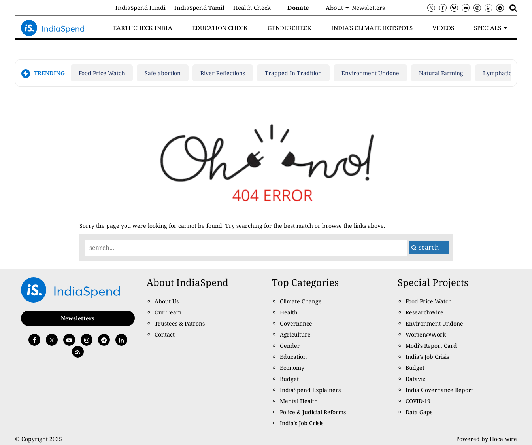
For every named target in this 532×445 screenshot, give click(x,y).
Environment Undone (370, 73)
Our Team (168, 312)
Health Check (252, 7)
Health (289, 312)
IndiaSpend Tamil (199, 7)
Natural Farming (441, 73)
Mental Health (299, 401)
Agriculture (295, 334)
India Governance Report (439, 390)
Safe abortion (163, 73)
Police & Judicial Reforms (313, 412)
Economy (292, 367)
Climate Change (301, 301)
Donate (298, 7)
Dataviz (415, 379)
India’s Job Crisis (301, 423)
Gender (290, 345)
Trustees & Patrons (180, 323)
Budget (289, 379)
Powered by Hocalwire (486, 439)
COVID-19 (418, 401)
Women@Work (426, 334)
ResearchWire (424, 312)
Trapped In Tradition (293, 73)
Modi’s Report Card (431, 345)
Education (293, 356)
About (334, 7)
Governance (296, 323)
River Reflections (222, 73)
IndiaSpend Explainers (310, 390)
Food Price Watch (102, 73)
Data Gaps (419, 412)
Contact (165, 334)
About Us (167, 301)
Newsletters (368, 7)
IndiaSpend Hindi (140, 7)
